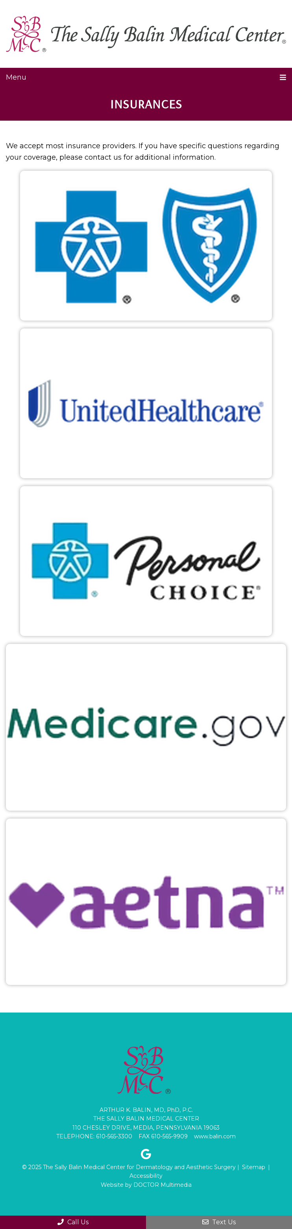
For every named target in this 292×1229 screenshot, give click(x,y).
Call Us (73, 1222)
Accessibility (146, 1175)
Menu (16, 77)
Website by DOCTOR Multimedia (146, 1184)
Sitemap (253, 1167)
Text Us (219, 1222)
